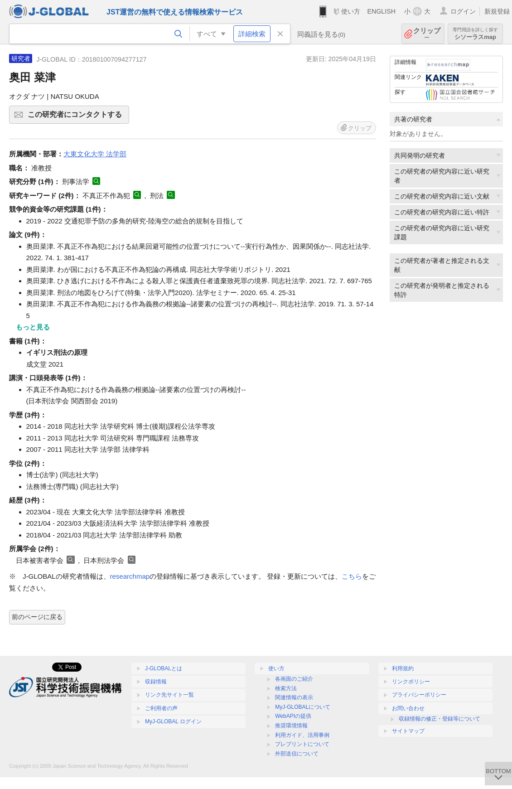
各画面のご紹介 (294, 679)
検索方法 (286, 688)
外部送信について (297, 753)
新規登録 (497, 11)
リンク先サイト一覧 (169, 695)
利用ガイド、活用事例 (302, 735)
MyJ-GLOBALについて (302, 707)
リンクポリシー (411, 681)
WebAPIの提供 (293, 716)
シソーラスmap (475, 33)
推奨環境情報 (291, 725)
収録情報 (156, 681)
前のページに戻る (37, 616)
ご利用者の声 (161, 708)
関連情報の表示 (294, 697)
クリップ (426, 34)
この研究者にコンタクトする (77, 117)
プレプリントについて (302, 744)
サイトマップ (408, 731)
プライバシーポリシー (419, 695)
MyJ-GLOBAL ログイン (173, 721)
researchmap (130, 576)
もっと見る (33, 327)
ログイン (463, 11)
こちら (352, 576)
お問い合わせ (408, 708)
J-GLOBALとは (163, 668)
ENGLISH (381, 11)
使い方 (350, 11)
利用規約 (403, 668)
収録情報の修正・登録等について (439, 719)
